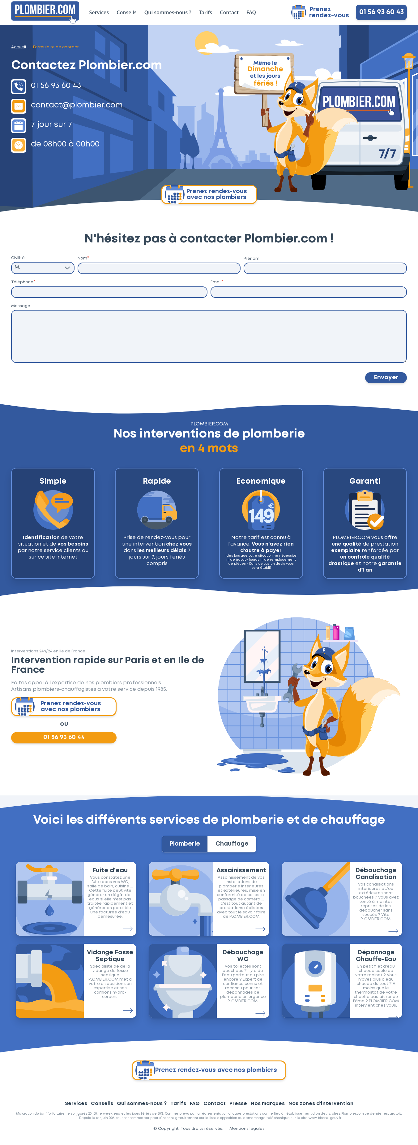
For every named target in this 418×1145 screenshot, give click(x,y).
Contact (229, 12)
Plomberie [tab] (182, 848)
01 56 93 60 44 (64, 740)
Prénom (251, 258)
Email (217, 282)
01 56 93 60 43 (381, 12)
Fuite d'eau (110, 876)
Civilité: (18, 258)
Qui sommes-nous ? (167, 12)
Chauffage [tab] (235, 848)
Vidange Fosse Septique (110, 962)
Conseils (126, 12)
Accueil (18, 47)
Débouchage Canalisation (375, 879)
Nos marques (268, 1109)
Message (20, 306)
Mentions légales (247, 1134)
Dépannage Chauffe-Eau (376, 962)
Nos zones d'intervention (320, 1109)
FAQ (251, 12)
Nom (83, 258)
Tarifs (205, 12)
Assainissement (241, 876)
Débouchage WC (242, 962)
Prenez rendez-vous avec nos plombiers (206, 194)
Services (99, 12)
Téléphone (23, 282)
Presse (238, 1109)
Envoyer (385, 379)
